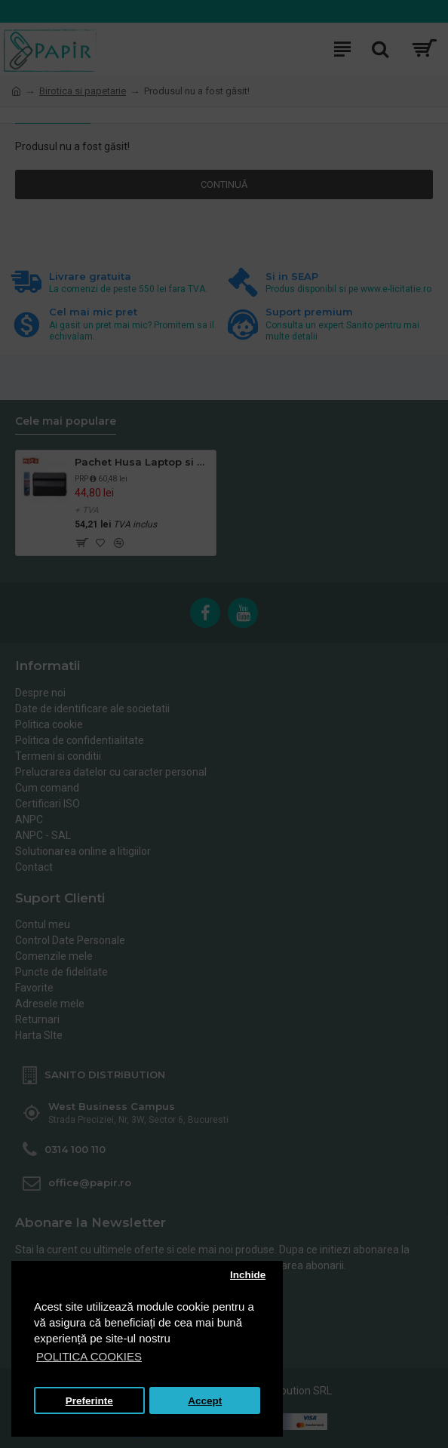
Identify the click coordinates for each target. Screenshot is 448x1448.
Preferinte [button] (89, 1400)
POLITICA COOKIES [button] (89, 1356)
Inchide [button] (247, 1274)
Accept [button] (205, 1400)
